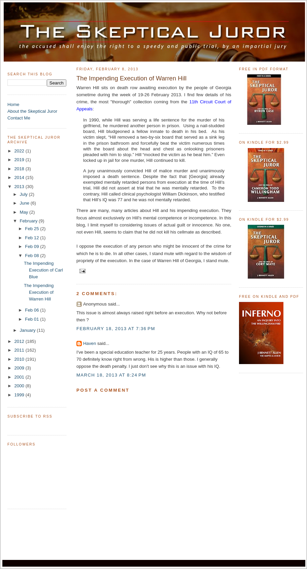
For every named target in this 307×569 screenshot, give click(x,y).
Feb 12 (32, 237)
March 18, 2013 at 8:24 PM (111, 375)
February (29, 220)
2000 (19, 385)
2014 (19, 177)
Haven (89, 343)
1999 (19, 394)
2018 (19, 168)
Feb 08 (32, 255)
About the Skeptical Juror (32, 111)
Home (13, 104)
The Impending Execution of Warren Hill (39, 292)
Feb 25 (32, 228)
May (24, 212)
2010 (19, 359)
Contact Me (18, 117)
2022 (19, 150)
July (24, 194)
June (25, 203)
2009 (19, 367)
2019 (19, 159)
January (28, 330)
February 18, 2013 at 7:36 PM (115, 328)
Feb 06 (32, 310)
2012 (19, 341)
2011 (19, 350)
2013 (19, 186)
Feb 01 (32, 319)
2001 (19, 377)
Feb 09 (32, 246)
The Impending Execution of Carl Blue (43, 270)
